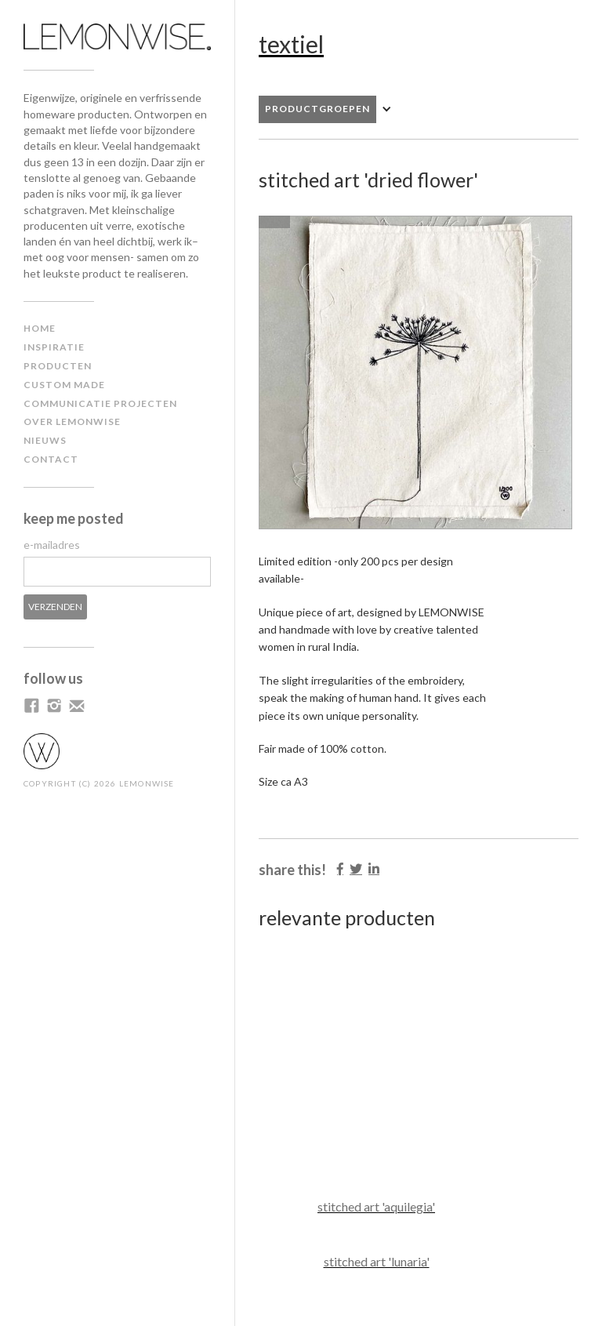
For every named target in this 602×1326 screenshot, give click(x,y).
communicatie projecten (100, 403)
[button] (333, 109)
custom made (64, 385)
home (40, 328)
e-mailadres (52, 544)
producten (58, 366)
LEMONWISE (147, 783)
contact (51, 459)
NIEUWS (45, 440)
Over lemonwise (72, 421)
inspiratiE (54, 347)
